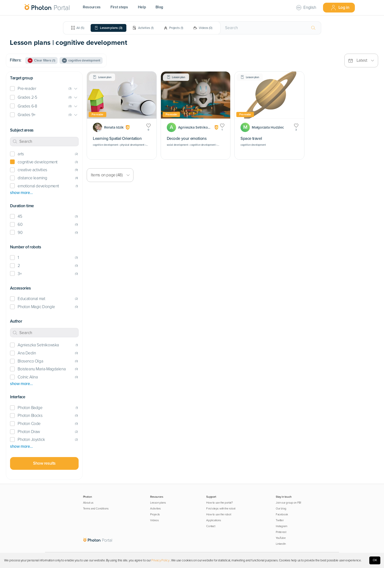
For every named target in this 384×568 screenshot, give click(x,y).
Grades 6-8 (27, 106)
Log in (340, 7)
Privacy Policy (160, 560)
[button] (44, 89)
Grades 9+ (26, 114)
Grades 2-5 (27, 97)
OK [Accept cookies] (375, 560)
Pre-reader (27, 88)
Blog (159, 7)
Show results (44, 463)
